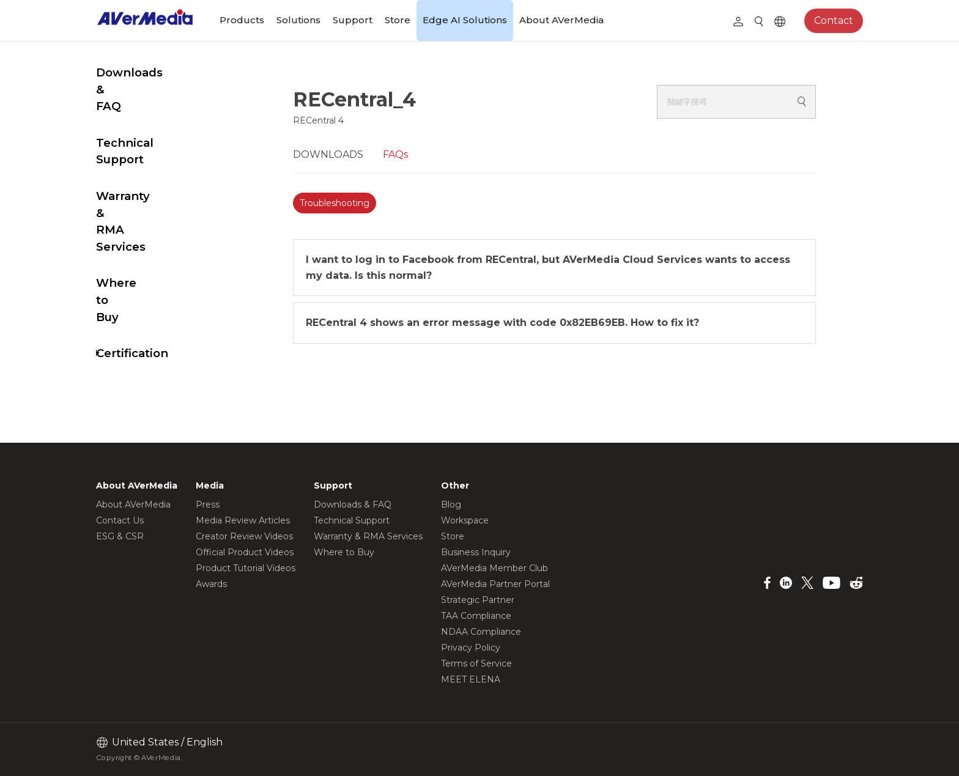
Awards (211, 583)
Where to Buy (136, 225)
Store (397, 20)
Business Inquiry (476, 552)
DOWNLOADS (358, 154)
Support (352, 20)
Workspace (465, 520)
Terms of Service (476, 663)
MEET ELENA (470, 679)
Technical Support (150, 135)
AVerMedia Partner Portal (495, 583)
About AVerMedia (561, 20)
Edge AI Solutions (465, 20)
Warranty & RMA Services (144, 180)
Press (208, 504)
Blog (451, 504)
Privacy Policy (470, 647)
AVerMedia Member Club (494, 568)
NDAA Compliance (481, 631)
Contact (833, 20)
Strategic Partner (477, 599)
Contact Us (120, 520)
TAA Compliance (476, 615)
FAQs (425, 154)
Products (242, 20)
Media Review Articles (243, 520)
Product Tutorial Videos (245, 568)
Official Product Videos (245, 552)
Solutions (298, 20)
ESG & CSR (120, 536)
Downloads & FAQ (149, 99)
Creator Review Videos (244, 536)
